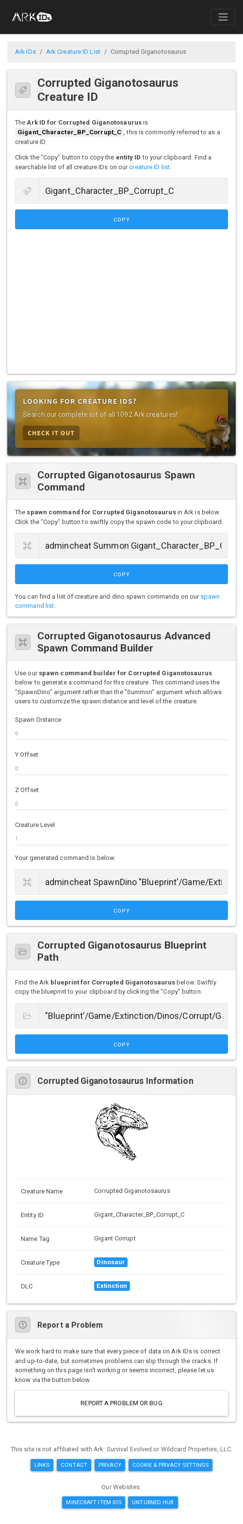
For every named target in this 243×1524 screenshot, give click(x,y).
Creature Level (35, 824)
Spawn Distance (38, 719)
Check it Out (51, 433)
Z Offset (27, 790)
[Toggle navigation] (223, 17)
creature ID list (149, 167)
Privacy (109, 1464)
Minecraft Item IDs (93, 1502)
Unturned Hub (153, 1502)
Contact (74, 1464)
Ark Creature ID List (73, 51)
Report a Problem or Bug (121, 1403)
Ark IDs (25, 51)
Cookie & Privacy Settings (170, 1464)
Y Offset (26, 754)
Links (42, 1464)
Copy (121, 220)
